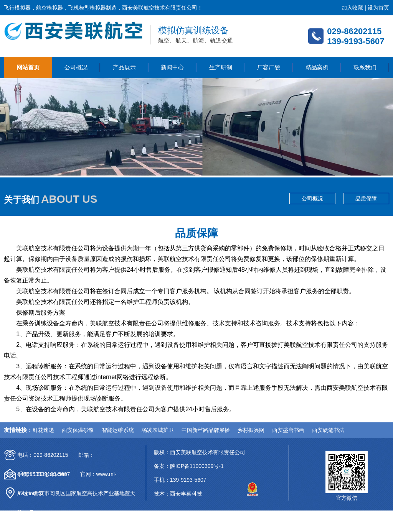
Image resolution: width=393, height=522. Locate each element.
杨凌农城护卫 (158, 430)
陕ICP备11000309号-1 (197, 466)
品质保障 (366, 198)
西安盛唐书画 (288, 430)
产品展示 (124, 67)
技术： (162, 494)
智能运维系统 (118, 430)
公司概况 (76, 67)
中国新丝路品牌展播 (206, 430)
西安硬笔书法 (328, 430)
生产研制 (220, 67)
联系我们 (364, 67)
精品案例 (317, 67)
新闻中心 (172, 67)
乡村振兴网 (251, 430)
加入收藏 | (354, 8)
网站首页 (28, 67)
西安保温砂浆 (78, 430)
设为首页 (378, 8)
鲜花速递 (43, 430)
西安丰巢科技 (186, 494)
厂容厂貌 (268, 67)
